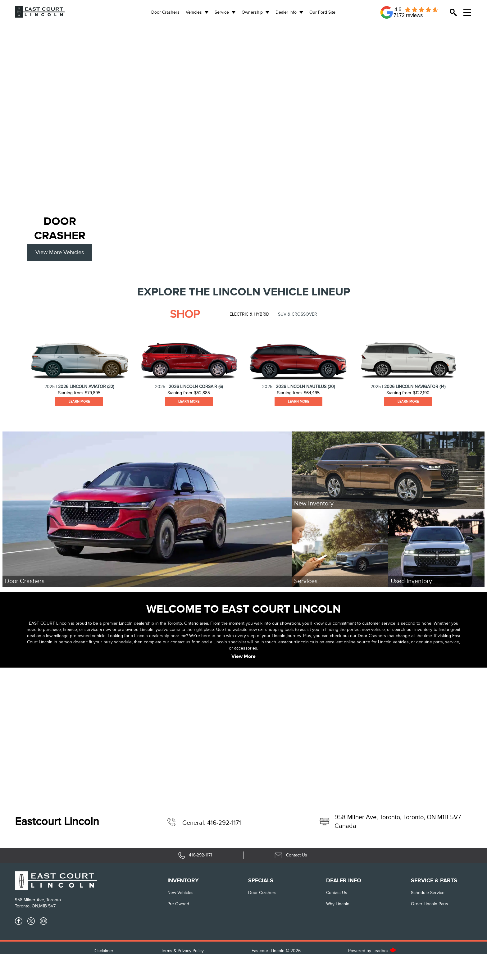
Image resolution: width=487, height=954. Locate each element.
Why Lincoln (337, 903)
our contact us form (181, 642)
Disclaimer (103, 950)
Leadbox (384, 950)
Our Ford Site (322, 12)
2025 (49, 386)
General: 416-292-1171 (211, 823)
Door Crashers (165, 12)
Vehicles (194, 12)
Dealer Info (286, 12)
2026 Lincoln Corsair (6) (196, 386)
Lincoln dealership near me (160, 635)
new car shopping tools (271, 629)
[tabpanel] (79, 366)
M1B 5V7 (47, 906)
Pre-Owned (178, 903)
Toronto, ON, (27, 906)
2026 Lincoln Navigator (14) (414, 386)
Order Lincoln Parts (429, 903)
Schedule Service (427, 892)
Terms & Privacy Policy (182, 950)
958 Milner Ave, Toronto (38, 899)
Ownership (252, 12)
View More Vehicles (59, 252)
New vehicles (180, 892)
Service (222, 12)
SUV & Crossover (297, 314)
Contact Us (336, 892)
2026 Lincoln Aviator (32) (86, 386)
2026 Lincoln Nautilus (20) (305, 386)
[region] (243, 110)
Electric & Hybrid (249, 314)
